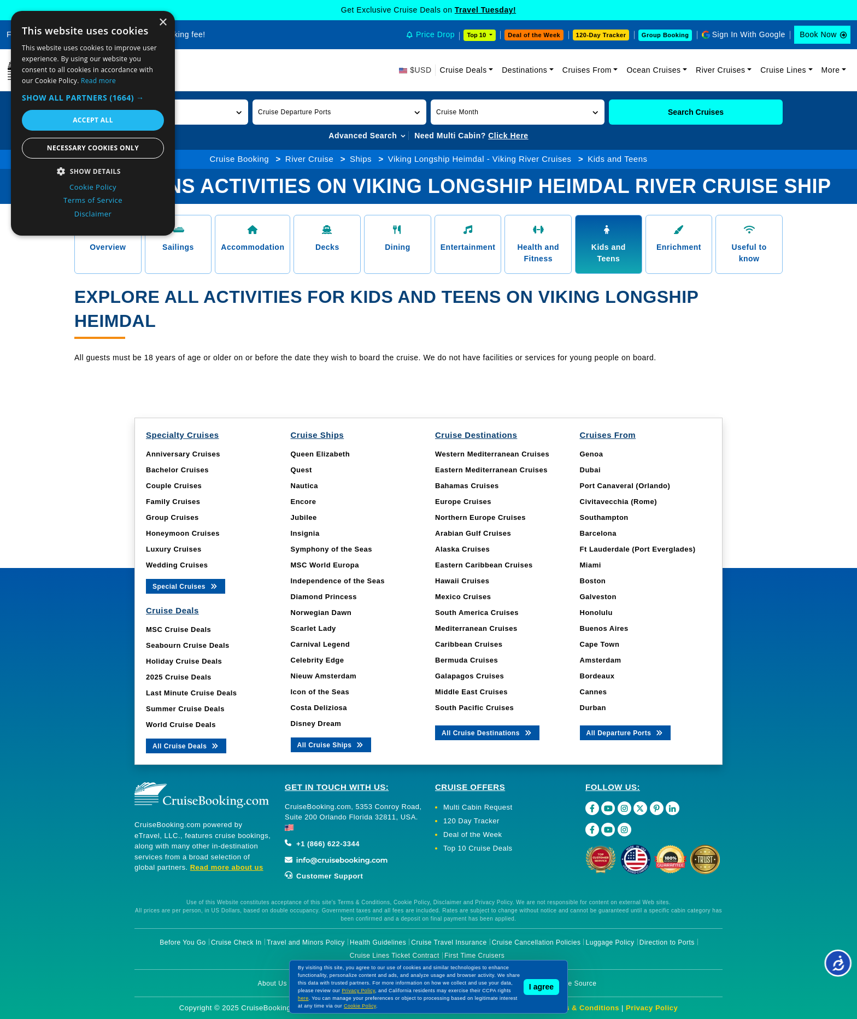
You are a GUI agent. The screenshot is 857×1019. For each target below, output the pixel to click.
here (303, 998)
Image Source (575, 983)
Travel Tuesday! (485, 9)
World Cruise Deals (181, 725)
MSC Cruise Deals (178, 629)
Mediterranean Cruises (476, 628)
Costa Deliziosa (319, 708)
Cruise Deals (463, 70)
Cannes (593, 692)
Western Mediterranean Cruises (492, 454)
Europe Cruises (463, 501)
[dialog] (93, 123)
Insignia (305, 533)
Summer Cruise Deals (185, 709)
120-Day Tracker (601, 35)
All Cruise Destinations (487, 732)
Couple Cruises (174, 486)
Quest (301, 470)
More (830, 70)
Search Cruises (696, 112)
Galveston (598, 597)
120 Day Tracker (471, 821)
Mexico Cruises (463, 597)
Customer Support (324, 876)
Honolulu (596, 612)
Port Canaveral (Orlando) (625, 486)
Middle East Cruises (471, 692)
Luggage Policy (610, 942)
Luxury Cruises (174, 549)
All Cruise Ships (331, 744)
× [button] (163, 23)
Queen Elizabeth (320, 454)
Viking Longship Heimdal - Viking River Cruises (480, 158)
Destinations (524, 70)
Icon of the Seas (320, 692)
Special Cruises (185, 585)
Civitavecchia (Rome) (619, 501)
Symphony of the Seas (331, 549)
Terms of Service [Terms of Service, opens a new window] (92, 200)
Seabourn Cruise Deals (188, 645)
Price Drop (435, 34)
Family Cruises (173, 501)
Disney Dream (316, 723)
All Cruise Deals (186, 745)
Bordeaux (597, 676)
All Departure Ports (625, 732)
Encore (303, 501)
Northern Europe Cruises (480, 517)
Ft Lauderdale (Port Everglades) (638, 549)
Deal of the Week (534, 35)
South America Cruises (477, 612)
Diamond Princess (324, 597)
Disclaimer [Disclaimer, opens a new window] (93, 214)
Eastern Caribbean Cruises (484, 565)
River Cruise (309, 158)
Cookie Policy (360, 1006)
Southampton (604, 517)
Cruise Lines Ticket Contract (394, 955)
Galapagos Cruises (469, 676)
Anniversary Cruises (183, 454)
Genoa (591, 454)
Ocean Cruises (653, 70)
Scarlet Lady (313, 628)
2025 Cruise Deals (179, 677)
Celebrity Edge (317, 660)
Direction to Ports (667, 942)
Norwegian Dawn (321, 612)
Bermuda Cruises (466, 660)
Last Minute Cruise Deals (191, 693)
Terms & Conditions (583, 1008)
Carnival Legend (320, 644)
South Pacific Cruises (474, 708)
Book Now (818, 34)
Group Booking (665, 35)
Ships (361, 158)
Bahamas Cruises (467, 486)
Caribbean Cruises (468, 644)
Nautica (304, 486)
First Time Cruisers (474, 955)
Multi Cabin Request (478, 807)
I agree (541, 986)
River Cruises (721, 70)
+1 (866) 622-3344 (322, 844)
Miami (590, 565)
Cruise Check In (236, 942)
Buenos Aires (604, 628)
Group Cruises (172, 517)
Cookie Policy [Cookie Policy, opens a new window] (92, 187)
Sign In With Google (748, 34)
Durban (593, 708)
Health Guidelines (378, 942)
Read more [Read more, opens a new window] (98, 80)
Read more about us (226, 867)
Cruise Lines (783, 70)
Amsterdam (600, 660)
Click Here (508, 135)
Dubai (590, 470)
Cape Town (600, 644)
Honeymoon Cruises (183, 533)
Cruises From (587, 70)
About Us (272, 983)
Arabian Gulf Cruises (473, 533)
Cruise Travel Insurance (448, 942)
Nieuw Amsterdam (323, 676)
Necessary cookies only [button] (93, 148)
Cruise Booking (239, 158)
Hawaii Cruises (462, 581)
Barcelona (598, 533)
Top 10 (477, 35)
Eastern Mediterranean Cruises (491, 470)
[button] (339, 112)
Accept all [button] (93, 120)
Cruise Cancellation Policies (536, 942)
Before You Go (183, 942)
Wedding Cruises (177, 565)
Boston (593, 581)
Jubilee (304, 517)
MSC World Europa (325, 565)
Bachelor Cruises (177, 470)
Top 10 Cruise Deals (478, 848)
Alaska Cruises (462, 549)
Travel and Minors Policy (306, 942)
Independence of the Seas (338, 581)
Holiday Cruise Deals (184, 661)
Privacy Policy (652, 1008)
